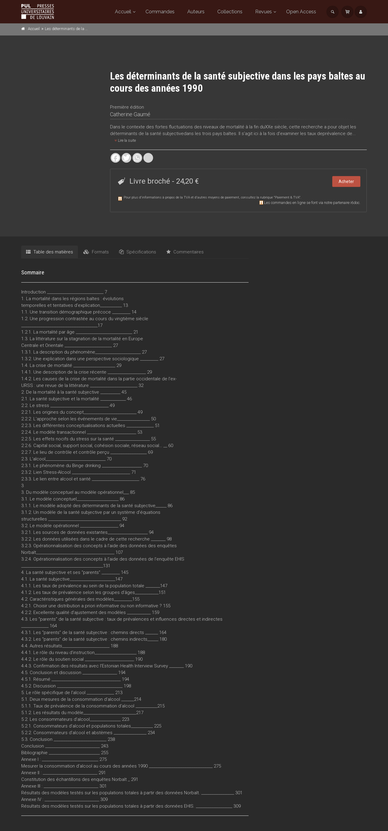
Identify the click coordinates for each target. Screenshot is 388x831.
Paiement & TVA (287, 197)
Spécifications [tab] (137, 252)
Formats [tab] (96, 252)
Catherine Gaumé (130, 114)
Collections (229, 12)
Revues (263, 12)
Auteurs (196, 12)
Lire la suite (125, 140)
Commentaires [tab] (185, 252)
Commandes (160, 12)
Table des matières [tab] (49, 252)
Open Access (301, 12)
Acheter (346, 181)
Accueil (123, 12)
